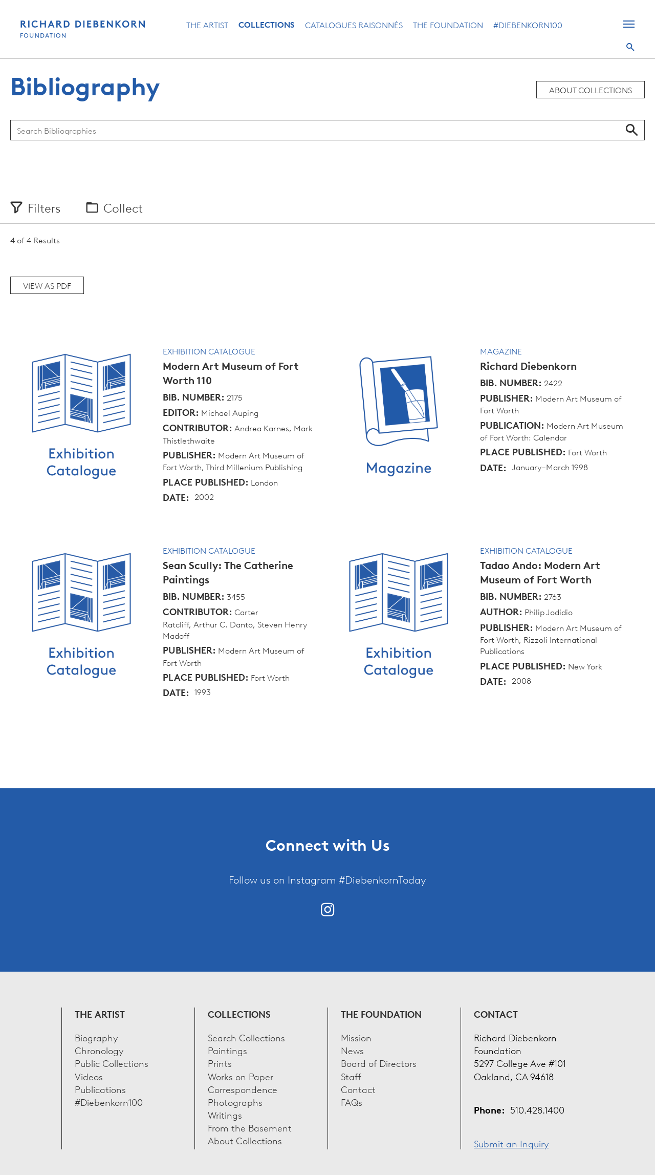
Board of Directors (379, 1062)
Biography (96, 1037)
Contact (358, 1088)
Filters (44, 207)
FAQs (351, 1101)
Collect (123, 207)
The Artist (207, 24)
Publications (100, 1088)
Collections (266, 24)
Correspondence (242, 1088)
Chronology (99, 1049)
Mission (356, 1037)
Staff (351, 1075)
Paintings (227, 1049)
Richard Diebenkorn (528, 366)
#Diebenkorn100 (527, 24)
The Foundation (448, 24)
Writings (225, 1114)
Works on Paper (240, 1075)
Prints (220, 1062)
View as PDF (47, 285)
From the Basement (250, 1127)
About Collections (590, 89)
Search (630, 47)
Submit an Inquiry (511, 1143)
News (352, 1049)
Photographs (235, 1101)
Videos (89, 1075)
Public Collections (111, 1062)
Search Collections (246, 1037)
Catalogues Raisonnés (354, 24)
